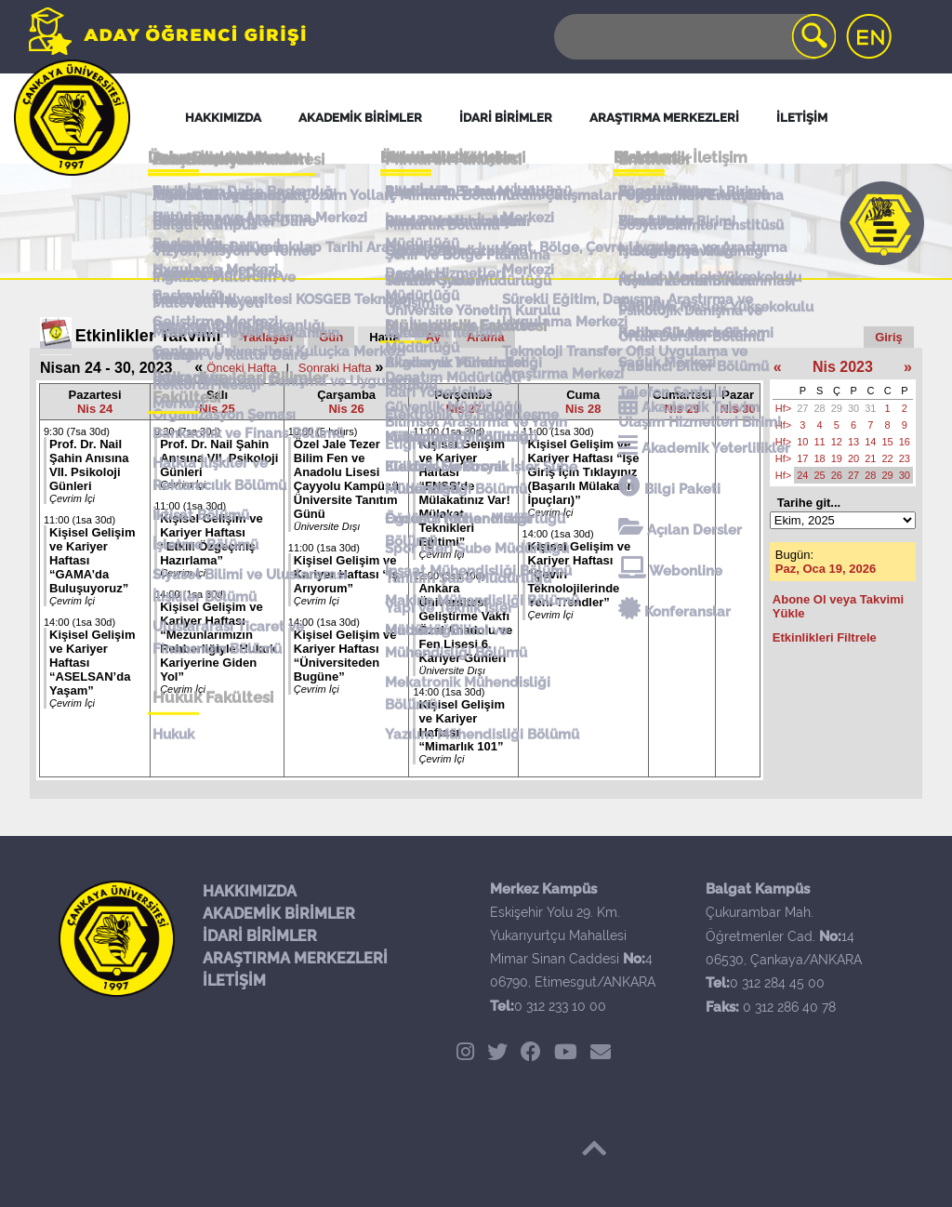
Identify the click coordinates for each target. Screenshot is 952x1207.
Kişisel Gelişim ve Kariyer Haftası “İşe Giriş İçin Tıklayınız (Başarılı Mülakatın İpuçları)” (584, 472)
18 (820, 458)
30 (853, 408)
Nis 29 (682, 409)
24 (802, 475)
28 (820, 408)
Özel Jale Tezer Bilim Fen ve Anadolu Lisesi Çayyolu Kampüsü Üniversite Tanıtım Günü (346, 479)
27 (802, 408)
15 (887, 441)
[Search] (693, 37)
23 (904, 458)
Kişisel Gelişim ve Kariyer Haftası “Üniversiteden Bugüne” (345, 655)
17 (802, 458)
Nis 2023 (843, 367)
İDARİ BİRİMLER (260, 936)
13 (853, 441)
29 (836, 408)
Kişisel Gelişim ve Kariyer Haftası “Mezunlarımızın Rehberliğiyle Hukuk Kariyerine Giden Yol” (218, 641)
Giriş (889, 337)
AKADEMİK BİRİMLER (279, 913)
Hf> (783, 408)
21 (870, 458)
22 (887, 458)
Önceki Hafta (241, 368)
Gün (331, 337)
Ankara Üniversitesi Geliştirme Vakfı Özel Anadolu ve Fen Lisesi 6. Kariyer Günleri (465, 623)
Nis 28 (583, 409)
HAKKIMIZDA (250, 891)
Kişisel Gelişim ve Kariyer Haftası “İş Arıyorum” (346, 574)
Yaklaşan (268, 337)
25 (820, 475)
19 (836, 458)
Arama (485, 337)
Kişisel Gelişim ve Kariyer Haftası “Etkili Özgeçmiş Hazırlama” (211, 539)
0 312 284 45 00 (777, 982)
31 (870, 408)
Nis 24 (94, 409)
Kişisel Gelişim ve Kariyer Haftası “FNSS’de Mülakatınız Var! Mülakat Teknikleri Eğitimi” (463, 493)
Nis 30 (737, 409)
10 (802, 441)
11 (820, 441)
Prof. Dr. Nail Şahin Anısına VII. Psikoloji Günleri (88, 465)
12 (836, 441)
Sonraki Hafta (335, 368)
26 (836, 475)
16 (904, 441)
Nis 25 (216, 409)
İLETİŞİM (234, 980)
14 (870, 441)
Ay (433, 337)
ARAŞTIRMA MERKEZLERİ (295, 958)
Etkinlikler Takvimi (148, 335)
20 (853, 458)
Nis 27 (463, 409)
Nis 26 (346, 409)
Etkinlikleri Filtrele (825, 637)
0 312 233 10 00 (560, 1006)
